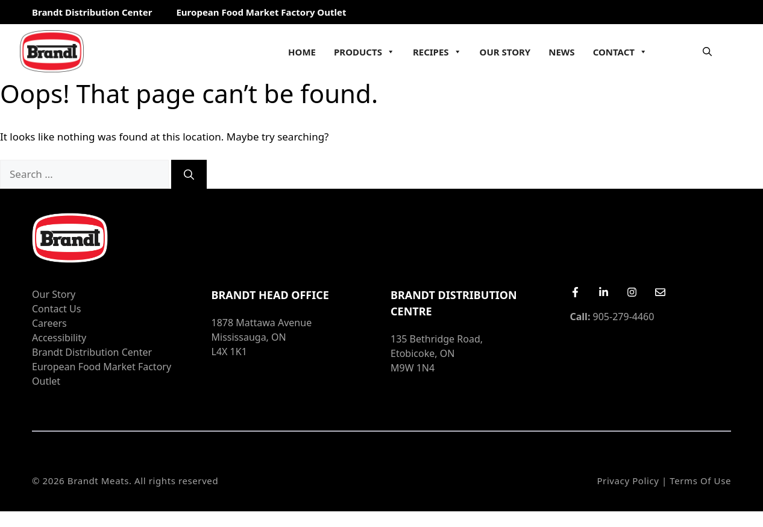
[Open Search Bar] (707, 51)
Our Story (505, 52)
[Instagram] (632, 292)
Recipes (437, 52)
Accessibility (59, 337)
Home (302, 52)
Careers (49, 323)
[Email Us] (660, 292)
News (561, 52)
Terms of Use (700, 481)
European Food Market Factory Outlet (261, 12)
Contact (620, 52)
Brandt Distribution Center (92, 12)
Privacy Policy (628, 481)
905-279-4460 (612, 316)
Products (364, 52)
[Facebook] (575, 292)
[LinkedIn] (603, 292)
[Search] (189, 174)
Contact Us (56, 308)
